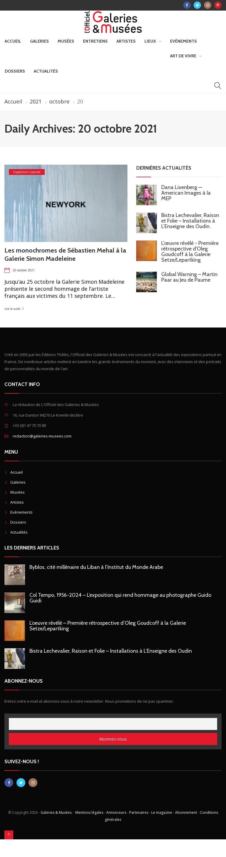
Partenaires (138, 812)
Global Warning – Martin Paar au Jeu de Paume (189, 277)
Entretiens (95, 41)
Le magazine (161, 812)
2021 (35, 101)
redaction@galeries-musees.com (42, 436)
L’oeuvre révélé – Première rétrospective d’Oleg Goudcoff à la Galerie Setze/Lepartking (107, 626)
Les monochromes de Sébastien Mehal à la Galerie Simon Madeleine (65, 254)
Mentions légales (89, 812)
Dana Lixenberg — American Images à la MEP (186, 193)
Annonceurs (116, 812)
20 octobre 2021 (24, 270)
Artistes (126, 41)
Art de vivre (183, 56)
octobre (59, 101)
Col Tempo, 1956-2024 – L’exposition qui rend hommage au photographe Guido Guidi (120, 598)
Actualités (46, 71)
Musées (66, 41)
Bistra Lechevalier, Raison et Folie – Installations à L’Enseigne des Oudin (110, 651)
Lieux (150, 41)
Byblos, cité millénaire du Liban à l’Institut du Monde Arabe (96, 567)
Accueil (13, 41)
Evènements (183, 41)
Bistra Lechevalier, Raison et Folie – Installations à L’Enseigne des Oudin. (190, 221)
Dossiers (15, 71)
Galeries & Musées (56, 812)
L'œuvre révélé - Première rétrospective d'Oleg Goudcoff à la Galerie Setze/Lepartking (190, 251)
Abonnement (186, 812)
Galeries (39, 41)
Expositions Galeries (26, 172)
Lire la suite (12, 309)
